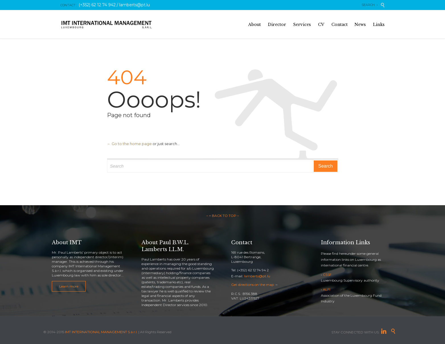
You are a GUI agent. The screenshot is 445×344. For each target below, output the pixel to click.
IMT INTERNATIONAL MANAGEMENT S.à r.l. (101, 332)
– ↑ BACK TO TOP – (222, 215)
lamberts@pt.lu (257, 276)
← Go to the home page (129, 143)
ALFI (326, 289)
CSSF (327, 274)
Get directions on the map (252, 284)
